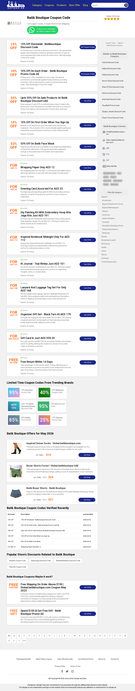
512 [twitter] (107, 154)
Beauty (104, 236)
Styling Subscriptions (110, 229)
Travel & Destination (109, 262)
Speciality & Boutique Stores (112, 226)
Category (37, 5)
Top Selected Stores (85, 659)
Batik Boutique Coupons (115, 45)
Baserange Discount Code (41, 561)
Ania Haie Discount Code (111, 99)
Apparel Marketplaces (110, 208)
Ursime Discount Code (110, 62)
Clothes (105, 211)
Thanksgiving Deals (23, 659)
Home (103, 251)
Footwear (105, 222)
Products (61, 5)
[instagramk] (72, 671)
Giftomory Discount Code (111, 93)
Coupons (49, 5)
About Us (101, 659)
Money (104, 255)
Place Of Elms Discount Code (113, 87)
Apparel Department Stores (112, 204)
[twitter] (67, 671)
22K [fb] (107, 148)
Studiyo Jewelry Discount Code (114, 112)
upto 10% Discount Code (28, 406)
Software (105, 258)
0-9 (24, 641)
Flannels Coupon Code (17, 567)
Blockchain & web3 (108, 240)
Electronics (105, 244)
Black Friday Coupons (44, 659)
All (9, 636)
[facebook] (62, 671)
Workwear (106, 233)
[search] (107, 5)
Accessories (106, 200)
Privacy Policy (60, 666)
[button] (125, 5)
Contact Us (115, 659)
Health (103, 247)
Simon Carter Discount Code (112, 81)
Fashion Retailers (108, 218)
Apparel (104, 197)
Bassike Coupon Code (17, 561)
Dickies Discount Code (110, 75)
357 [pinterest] (107, 160)
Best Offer (74, 5)
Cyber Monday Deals (65, 659)
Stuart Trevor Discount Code (112, 118)
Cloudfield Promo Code (110, 105)
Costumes (106, 215)
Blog (85, 5)
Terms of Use (75, 666)
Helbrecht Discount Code (111, 69)
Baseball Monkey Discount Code (68, 561)
